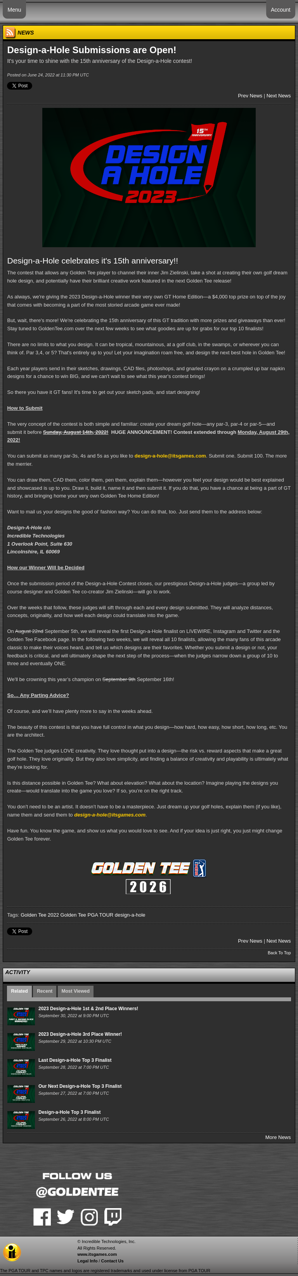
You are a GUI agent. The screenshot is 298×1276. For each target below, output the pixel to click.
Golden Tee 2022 (40, 915)
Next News (279, 96)
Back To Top (279, 952)
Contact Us (112, 1261)
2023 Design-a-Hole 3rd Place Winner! (80, 1034)
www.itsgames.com (97, 1254)
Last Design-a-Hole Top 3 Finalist (74, 1060)
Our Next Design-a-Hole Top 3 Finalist (79, 1086)
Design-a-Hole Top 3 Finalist (69, 1112)
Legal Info (87, 1261)
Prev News (250, 96)
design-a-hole (130, 915)
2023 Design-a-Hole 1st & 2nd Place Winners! (88, 1008)
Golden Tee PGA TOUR (87, 915)
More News (278, 1137)
